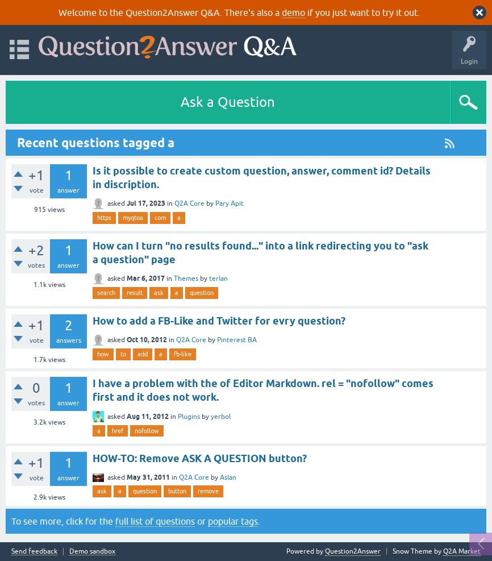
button (177, 491)
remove (208, 491)
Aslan (228, 477)
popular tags (233, 521)
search (106, 292)
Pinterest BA (237, 340)
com (160, 217)
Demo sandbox (92, 551)
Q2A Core (189, 203)
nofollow (147, 430)
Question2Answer (353, 551)
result (135, 292)
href (117, 430)
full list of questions (155, 521)
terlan (218, 278)
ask (159, 292)
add (142, 354)
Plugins (189, 417)
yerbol (221, 417)
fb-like (182, 354)
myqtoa (133, 217)
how (103, 354)
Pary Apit (229, 203)
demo (293, 12)
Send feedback (34, 551)
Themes (186, 278)
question (202, 292)
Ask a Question (228, 102)
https (104, 217)
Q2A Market (462, 551)
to (123, 354)
